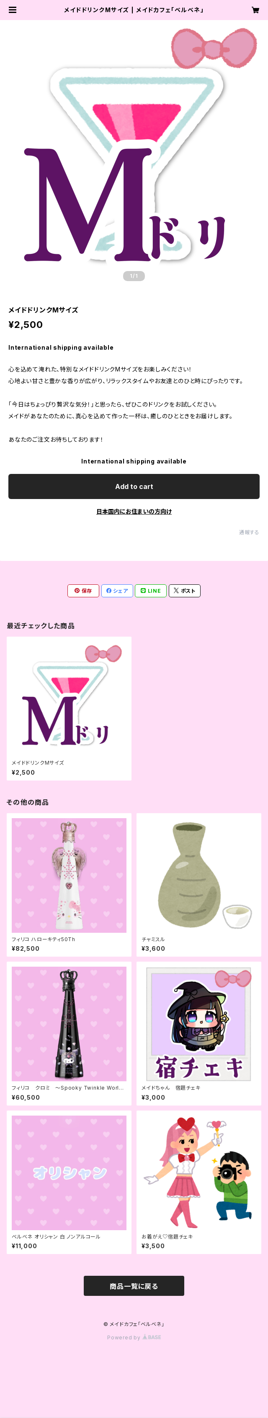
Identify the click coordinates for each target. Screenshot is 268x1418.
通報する (249, 532)
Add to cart (134, 486)
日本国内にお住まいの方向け (134, 511)
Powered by (134, 1337)
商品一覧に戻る (134, 1286)
